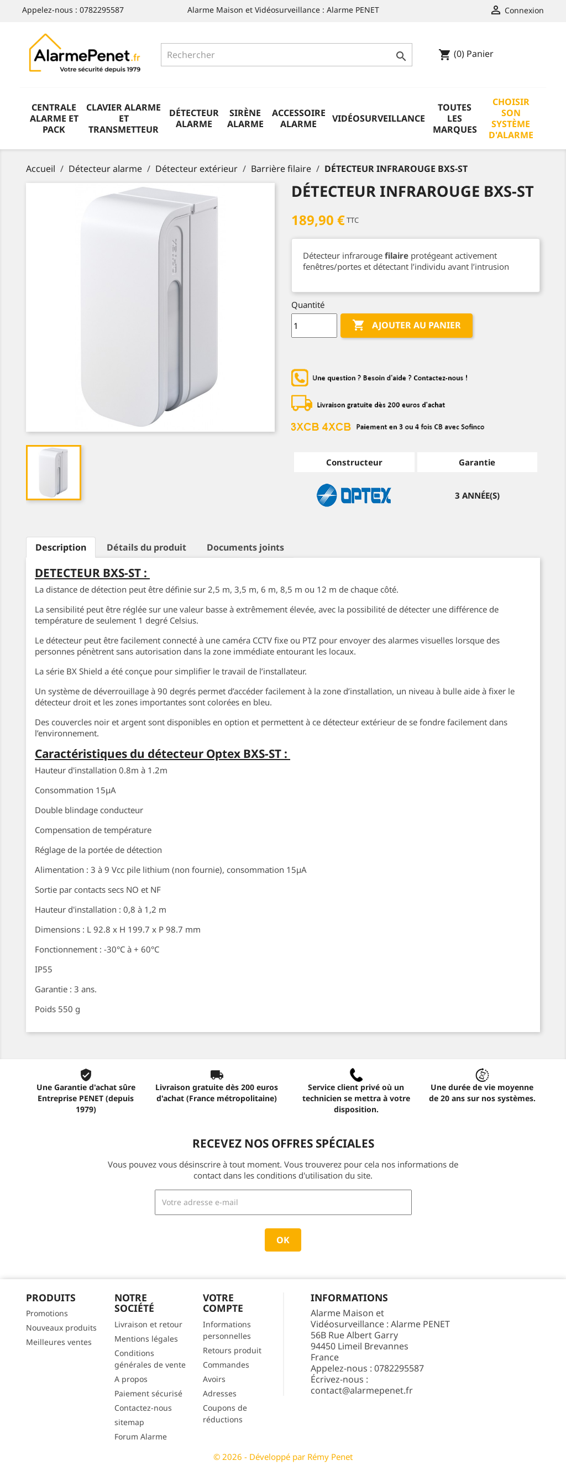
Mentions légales (146, 1338)
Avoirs (214, 1379)
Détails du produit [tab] (146, 547)
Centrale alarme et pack (54, 118)
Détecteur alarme (194, 118)
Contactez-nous (143, 1407)
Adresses (220, 1393)
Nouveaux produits (61, 1327)
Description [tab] (60, 547)
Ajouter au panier (406, 325)
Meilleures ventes (59, 1342)
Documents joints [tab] (245, 547)
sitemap (129, 1422)
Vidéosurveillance (378, 118)
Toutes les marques (455, 118)
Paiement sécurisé (148, 1393)
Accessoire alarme (299, 118)
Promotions (47, 1313)
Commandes (226, 1364)
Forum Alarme (140, 1436)
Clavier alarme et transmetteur (123, 118)
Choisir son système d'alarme (511, 118)
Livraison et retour (148, 1324)
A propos (131, 1379)
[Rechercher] (286, 54)
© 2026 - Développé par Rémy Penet (283, 1456)
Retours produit (232, 1350)
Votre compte (223, 1303)
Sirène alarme (245, 118)
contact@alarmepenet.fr (362, 1390)
